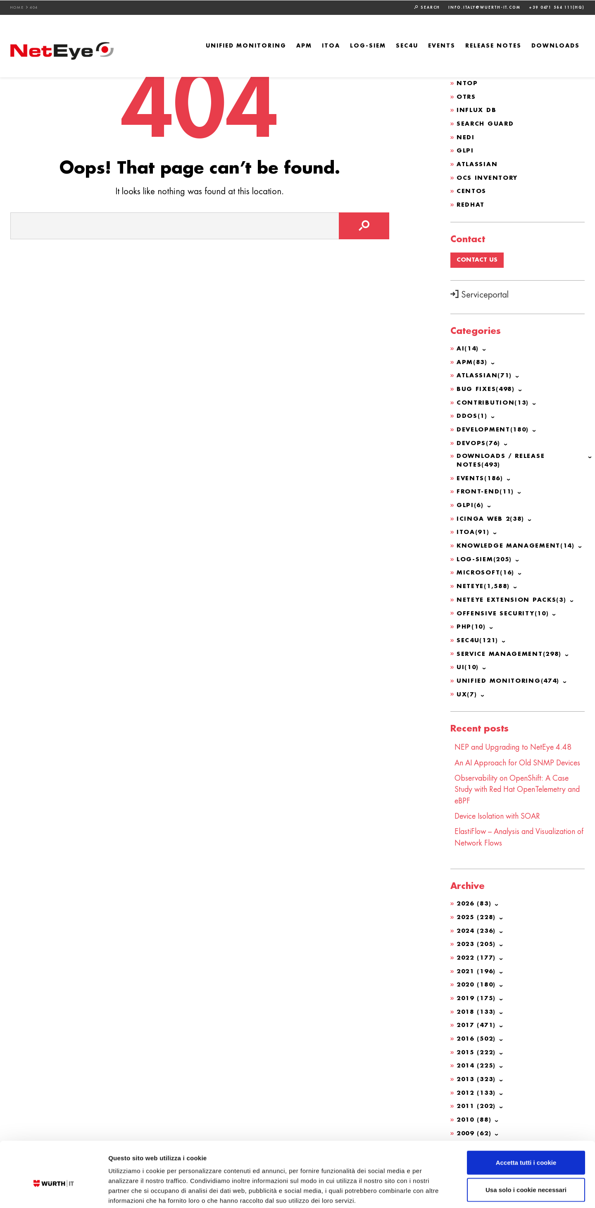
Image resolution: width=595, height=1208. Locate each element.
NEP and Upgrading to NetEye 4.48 (514, 737)
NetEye (484, 578)
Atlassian (477, 161)
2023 (478, 943)
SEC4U (407, 45)
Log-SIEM (368, 45)
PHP (472, 618)
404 (34, 7)
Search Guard (486, 122)
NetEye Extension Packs (512, 592)
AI (468, 345)
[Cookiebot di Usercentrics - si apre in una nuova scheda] (53, 1192)
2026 (475, 903)
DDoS (472, 411)
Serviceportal (479, 291)
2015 (478, 1049)
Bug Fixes (486, 385)
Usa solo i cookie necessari (526, 1147)
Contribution (493, 398)
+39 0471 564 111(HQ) (557, 7)
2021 (478, 969)
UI (468, 658)
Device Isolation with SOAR (499, 816)
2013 (478, 1075)
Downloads (555, 45)
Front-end (486, 486)
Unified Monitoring (246, 45)
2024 (478, 930)
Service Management (510, 645)
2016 (478, 1036)
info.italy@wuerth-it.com (484, 7)
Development (494, 424)
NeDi (466, 135)
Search (427, 7)
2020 (478, 983)
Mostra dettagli (434, 1191)
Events (441, 45)
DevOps (479, 438)
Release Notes (493, 45)
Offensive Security (503, 605)
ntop (467, 82)
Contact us (477, 257)
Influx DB (476, 109)
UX (467, 684)
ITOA (331, 45)
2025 (478, 917)
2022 (478, 956)
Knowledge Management (516, 539)
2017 (478, 1022)
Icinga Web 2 (491, 512)
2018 (478, 1009)
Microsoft (486, 565)
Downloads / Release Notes (501, 455)
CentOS (471, 188)
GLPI (465, 148)
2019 (478, 996)
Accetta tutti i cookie (526, 1120)
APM (304, 45)
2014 (478, 1062)
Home (17, 7)
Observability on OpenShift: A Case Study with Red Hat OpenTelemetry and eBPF (519, 790)
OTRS (466, 95)
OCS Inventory (488, 175)
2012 (478, 1088)
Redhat (471, 201)
